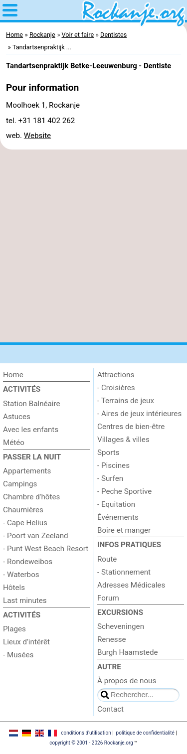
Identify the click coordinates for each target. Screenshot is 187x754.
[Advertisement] (93, 245)
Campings (20, 483)
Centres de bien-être (131, 426)
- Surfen (110, 478)
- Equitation (116, 504)
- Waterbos (21, 574)
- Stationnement (124, 572)
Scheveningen (120, 626)
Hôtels (14, 587)
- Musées (18, 654)
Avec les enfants (30, 429)
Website (37, 135)
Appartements (27, 470)
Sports (108, 452)
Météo (13, 442)
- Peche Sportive (124, 491)
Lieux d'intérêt (26, 641)
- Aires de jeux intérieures (139, 413)
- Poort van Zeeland (35, 535)
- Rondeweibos (27, 561)
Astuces (16, 416)
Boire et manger (124, 530)
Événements (118, 517)
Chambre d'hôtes (31, 496)
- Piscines (113, 465)
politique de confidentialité (145, 733)
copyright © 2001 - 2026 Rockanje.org (91, 743)
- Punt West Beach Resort (45, 548)
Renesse (111, 639)
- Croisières (116, 387)
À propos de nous (126, 680)
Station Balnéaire (31, 403)
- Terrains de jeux (125, 400)
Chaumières (23, 509)
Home (13, 374)
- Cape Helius (25, 522)
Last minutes (25, 600)
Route (107, 559)
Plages (14, 628)
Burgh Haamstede (127, 652)
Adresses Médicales (131, 585)
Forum (108, 598)
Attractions (115, 374)
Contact (110, 709)
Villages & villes (123, 439)
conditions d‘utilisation (86, 733)
